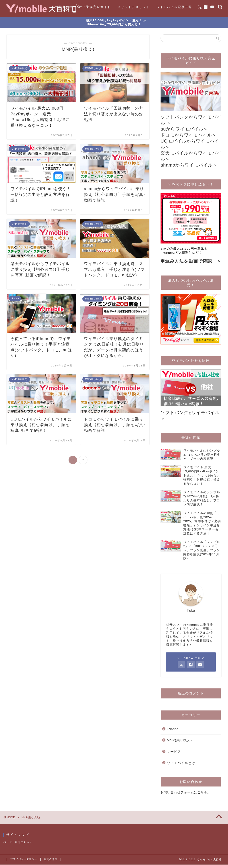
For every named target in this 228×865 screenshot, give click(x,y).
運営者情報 (50, 859)
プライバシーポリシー (23, 859)
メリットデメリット (134, 7)
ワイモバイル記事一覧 (174, 7)
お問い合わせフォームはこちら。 (186, 793)
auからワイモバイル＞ (184, 129)
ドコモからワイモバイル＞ (189, 135)
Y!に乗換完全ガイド (95, 7)
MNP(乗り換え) (179, 741)
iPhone (173, 730)
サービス (174, 752)
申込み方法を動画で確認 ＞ (191, 261)
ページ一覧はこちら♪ (17, 842)
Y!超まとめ (64, 7)
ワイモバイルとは (181, 763)
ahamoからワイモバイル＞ (189, 165)
